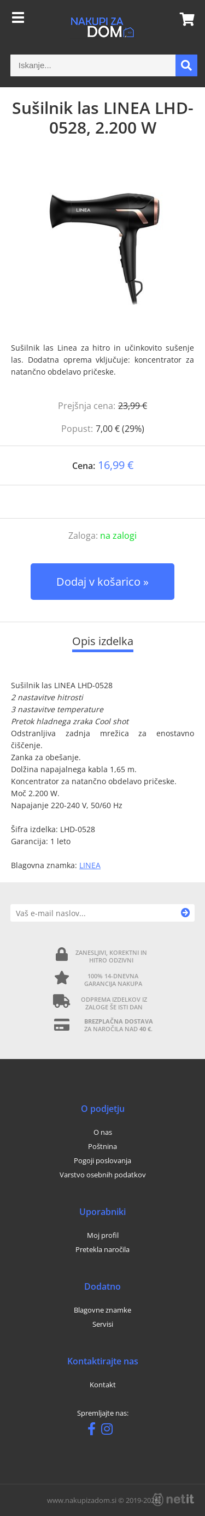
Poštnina (102, 1146)
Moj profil (103, 1235)
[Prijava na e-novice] (186, 913)
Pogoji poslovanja (102, 1160)
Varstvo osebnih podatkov (103, 1175)
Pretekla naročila (102, 1249)
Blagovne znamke (102, 1310)
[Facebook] (94, 1431)
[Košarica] (184, 19)
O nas (102, 1132)
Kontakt (103, 1384)
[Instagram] (109, 1431)
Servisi (102, 1324)
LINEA (90, 865)
